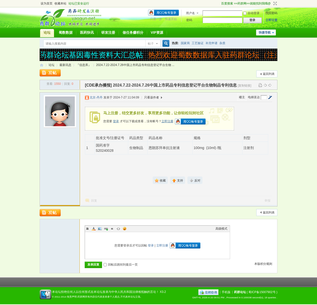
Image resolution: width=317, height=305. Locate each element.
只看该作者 (151, 97)
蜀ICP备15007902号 (261, 292)
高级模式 (221, 228)
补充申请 (211, 43)
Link (106, 228)
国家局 (185, 43)
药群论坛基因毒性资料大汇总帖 (93, 55)
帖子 (151, 43)
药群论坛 (42, 65)
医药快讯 (87, 32)
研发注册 (108, 32)
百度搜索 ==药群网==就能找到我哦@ (246, 3)
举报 (267, 200)
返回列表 (269, 74)
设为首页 (47, 3)
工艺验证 (198, 43)
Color (93, 228)
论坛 (47, 32)
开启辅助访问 (219, 3)
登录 (116, 121)
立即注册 (271, 20)
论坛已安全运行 (78, 3)
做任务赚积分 (133, 32)
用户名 (190, 13)
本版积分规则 (263, 264)
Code (118, 228)
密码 (189, 20)
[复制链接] (244, 85)
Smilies (124, 228)
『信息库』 (83, 65)
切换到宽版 (274, 3)
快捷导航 (265, 32)
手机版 (226, 292)
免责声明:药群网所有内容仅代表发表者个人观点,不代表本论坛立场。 (105, 296)
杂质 (222, 43)
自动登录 (251, 13)
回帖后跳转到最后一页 (121, 264)
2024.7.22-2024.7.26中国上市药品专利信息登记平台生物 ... (135, 65)
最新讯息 (65, 65)
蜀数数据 (66, 32)
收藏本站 (60, 3)
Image (99, 228)
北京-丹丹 (96, 97)
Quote (112, 228)
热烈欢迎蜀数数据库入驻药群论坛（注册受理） (228, 55)
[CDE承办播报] (98, 85)
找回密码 (271, 13)
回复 (94, 200)
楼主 (242, 97)
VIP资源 (157, 32)
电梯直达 (254, 97)
